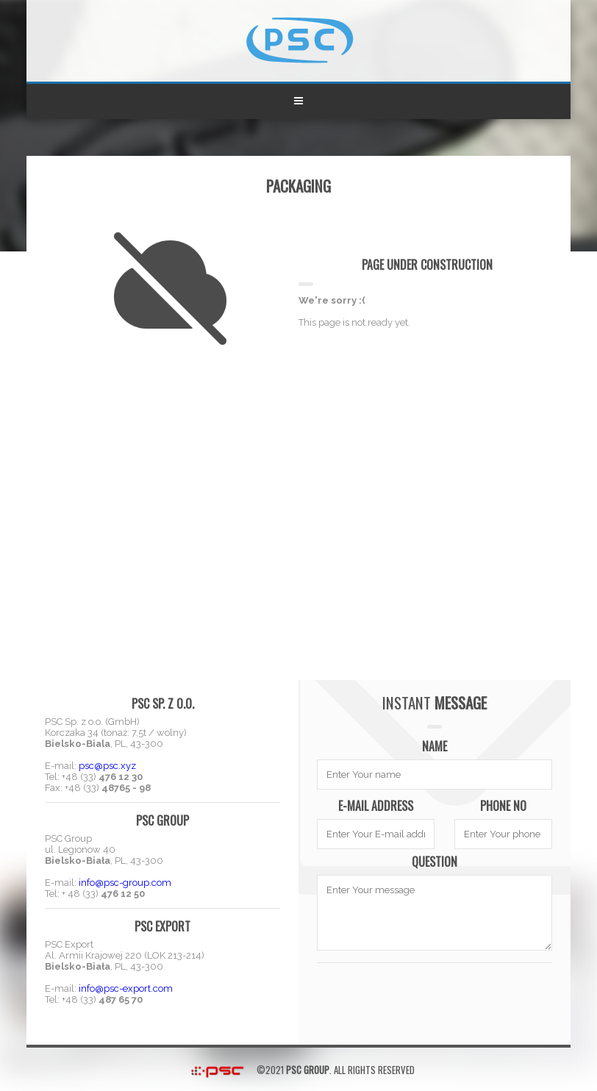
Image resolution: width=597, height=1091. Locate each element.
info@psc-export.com (126, 988)
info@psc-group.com (125, 882)
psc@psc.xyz (107, 765)
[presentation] (434, 997)
